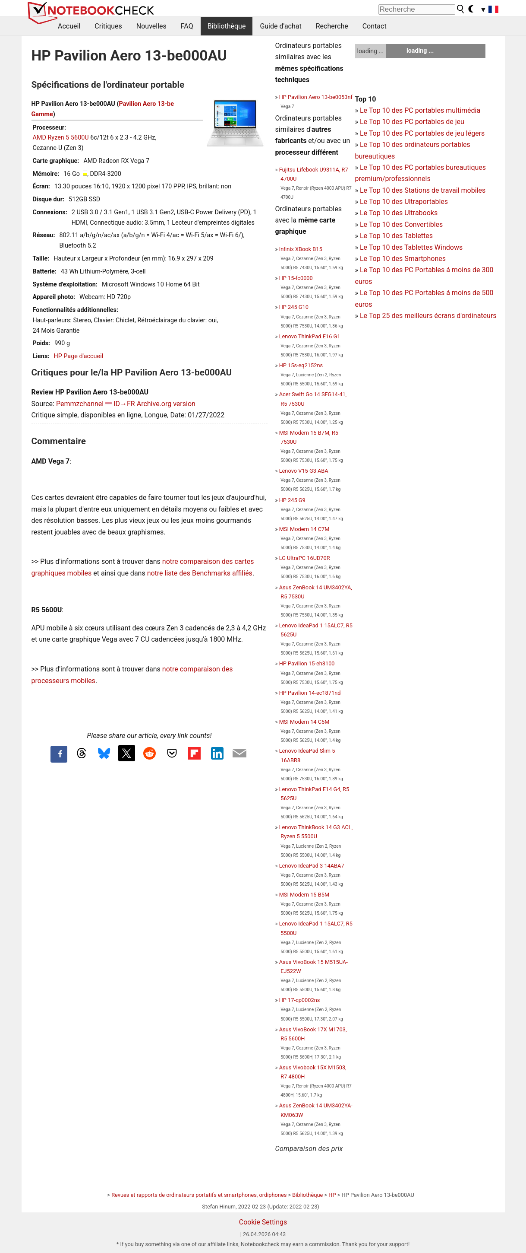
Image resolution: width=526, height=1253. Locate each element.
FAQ (187, 26)
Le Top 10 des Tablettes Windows (411, 247)
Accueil (69, 26)
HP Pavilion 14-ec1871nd (310, 693)
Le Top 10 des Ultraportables (404, 201)
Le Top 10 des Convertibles (401, 224)
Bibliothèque (227, 26)
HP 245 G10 (294, 307)
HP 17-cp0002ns (299, 1000)
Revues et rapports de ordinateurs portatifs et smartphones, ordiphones (199, 1195)
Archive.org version (166, 404)
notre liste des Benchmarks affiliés (199, 573)
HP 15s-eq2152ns (301, 365)
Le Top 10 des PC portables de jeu (412, 122)
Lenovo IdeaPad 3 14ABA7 (311, 865)
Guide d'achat (280, 26)
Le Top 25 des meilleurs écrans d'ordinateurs (428, 316)
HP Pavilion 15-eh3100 (307, 663)
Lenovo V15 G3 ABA (303, 470)
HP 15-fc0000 (296, 278)
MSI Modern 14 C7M (304, 529)
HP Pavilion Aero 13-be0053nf (316, 97)
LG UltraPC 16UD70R (304, 558)
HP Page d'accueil (78, 356)
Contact (374, 26)
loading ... (370, 51)
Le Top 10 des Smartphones (403, 258)
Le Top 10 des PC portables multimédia (420, 110)
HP (332, 1195)
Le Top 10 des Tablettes (396, 236)
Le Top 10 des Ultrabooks (399, 213)
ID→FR (124, 404)
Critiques (108, 26)
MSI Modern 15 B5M (304, 894)
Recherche (332, 26)
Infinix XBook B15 (300, 249)
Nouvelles (151, 26)
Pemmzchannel (80, 404)
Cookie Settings (263, 1222)
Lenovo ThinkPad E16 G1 (309, 336)
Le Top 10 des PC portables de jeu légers (422, 133)
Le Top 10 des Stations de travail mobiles (422, 190)
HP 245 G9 (292, 500)
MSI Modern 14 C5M (304, 722)
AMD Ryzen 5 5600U (61, 137)
